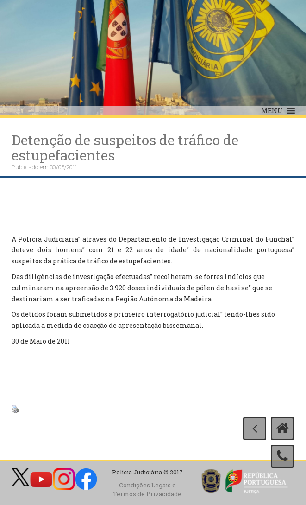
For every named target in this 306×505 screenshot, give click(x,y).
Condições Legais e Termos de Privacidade (147, 489)
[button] (272, 110)
